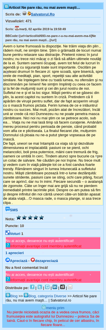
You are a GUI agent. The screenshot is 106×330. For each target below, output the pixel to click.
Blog (12, 296)
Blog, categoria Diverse (45, 296)
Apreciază (16, 261)
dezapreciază (44, 261)
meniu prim (53, 308)
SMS (11, 210)
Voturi (12, 234)
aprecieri (14, 253)
